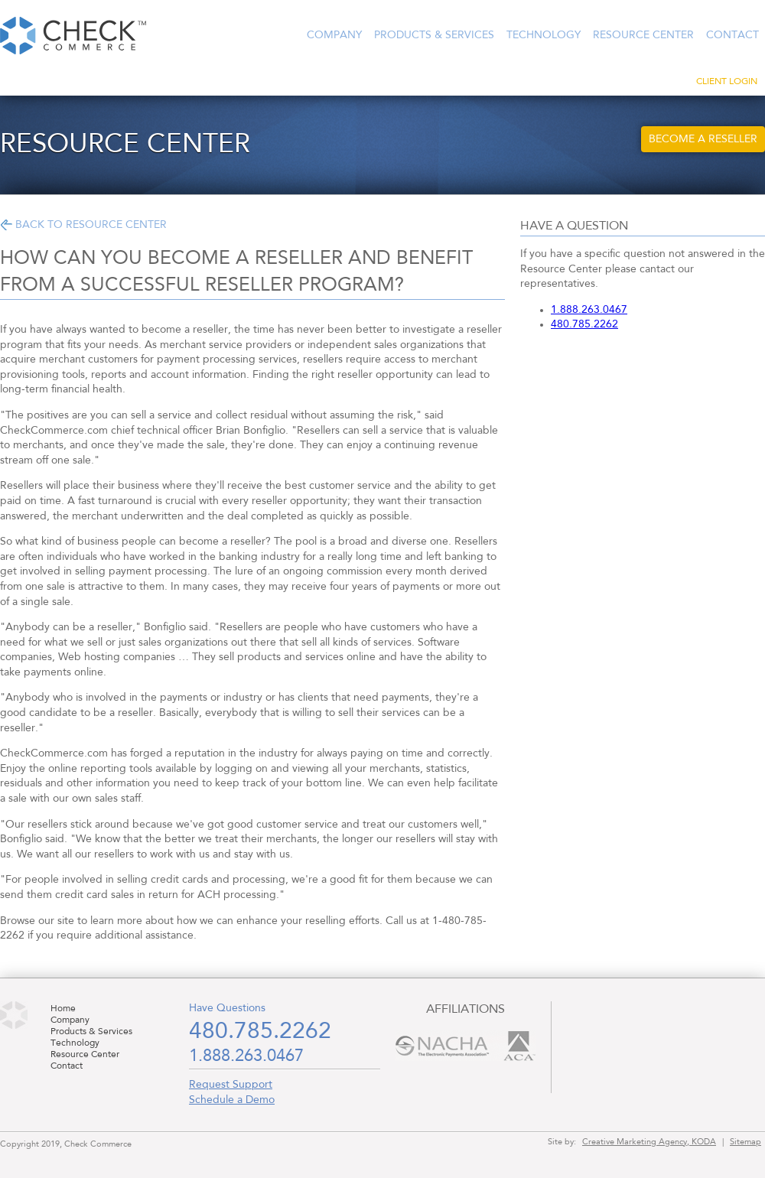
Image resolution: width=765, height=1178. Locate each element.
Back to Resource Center (91, 225)
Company (334, 35)
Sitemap (745, 1142)
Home (63, 1009)
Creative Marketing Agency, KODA (649, 1142)
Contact (732, 35)
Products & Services (434, 35)
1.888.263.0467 (589, 309)
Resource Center (643, 35)
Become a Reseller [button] (703, 139)
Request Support (230, 1084)
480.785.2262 (584, 324)
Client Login (726, 81)
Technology (543, 35)
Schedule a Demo (232, 1100)
